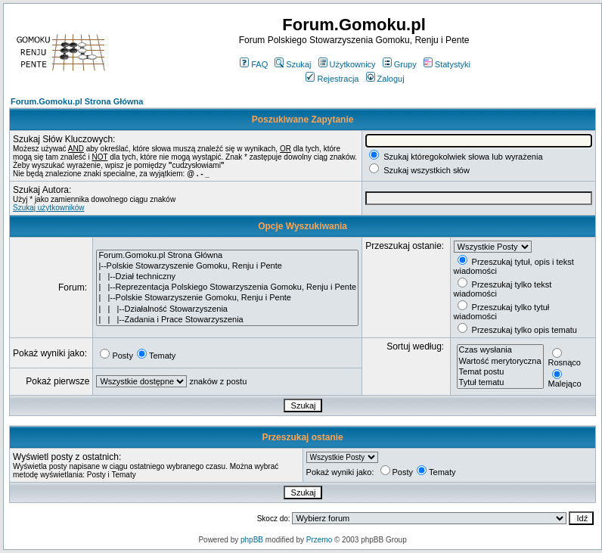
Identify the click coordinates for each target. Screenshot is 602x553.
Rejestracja (332, 78)
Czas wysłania (500, 350)
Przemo (319, 540)
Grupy (400, 64)
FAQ (254, 64)
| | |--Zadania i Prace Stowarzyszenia (227, 320)
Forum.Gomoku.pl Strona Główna (77, 101)
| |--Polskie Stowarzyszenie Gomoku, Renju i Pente (227, 298)
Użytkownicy (347, 64)
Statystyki (447, 64)
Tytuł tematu (500, 382)
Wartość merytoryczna (500, 361)
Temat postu (500, 372)
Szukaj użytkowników (48, 207)
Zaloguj (385, 78)
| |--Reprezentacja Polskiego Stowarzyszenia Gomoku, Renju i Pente (227, 287)
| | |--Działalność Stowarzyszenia (227, 309)
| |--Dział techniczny (227, 277)
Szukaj (293, 64)
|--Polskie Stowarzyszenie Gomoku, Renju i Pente (227, 266)
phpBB (251, 540)
